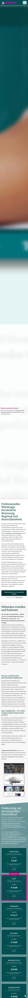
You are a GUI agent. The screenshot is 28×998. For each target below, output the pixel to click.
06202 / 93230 (19, 597)
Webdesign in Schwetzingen (14, 533)
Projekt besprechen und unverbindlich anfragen (14, 593)
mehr (14, 869)
